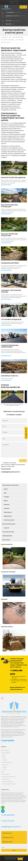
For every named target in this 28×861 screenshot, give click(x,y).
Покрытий (6, 527)
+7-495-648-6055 (7, 815)
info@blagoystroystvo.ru (11, 826)
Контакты (7, 833)
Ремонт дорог (6, 539)
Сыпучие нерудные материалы (9, 783)
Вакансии (7, 841)
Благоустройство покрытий (9, 235)
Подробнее (7, 740)
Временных (5, 764)
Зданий (6, 489)
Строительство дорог (8, 531)
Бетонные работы (6, 774)
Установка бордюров (11, 319)
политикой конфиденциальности (10, 470)
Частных (4, 769)
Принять (20, 858)
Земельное (6, 504)
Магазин (11, 3)
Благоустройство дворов (13, 178)
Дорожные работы (5, 750)
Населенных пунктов (9, 520)
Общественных (7, 512)
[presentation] (11, 478)
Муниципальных (8, 516)
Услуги (16, 3)
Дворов (6, 500)
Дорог (3, 755)
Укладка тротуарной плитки (11, 291)
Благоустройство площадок (9, 206)
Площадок (6, 496)
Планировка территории (7, 781)
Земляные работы (9, 376)
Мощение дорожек (10, 263)
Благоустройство (6, 855)
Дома (5, 492)
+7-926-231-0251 (7, 821)
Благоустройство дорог (8, 523)
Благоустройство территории (10, 485)
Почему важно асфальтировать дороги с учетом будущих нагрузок (12, 405)
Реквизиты (8, 837)
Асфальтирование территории (9, 346)
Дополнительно (6, 184)
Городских (6, 508)
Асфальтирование (7, 535)
